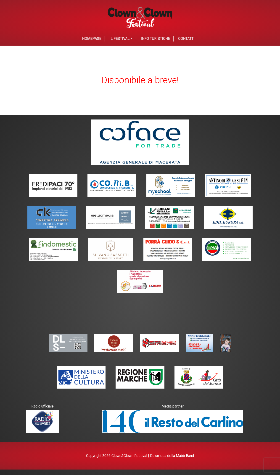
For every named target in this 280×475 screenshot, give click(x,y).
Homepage (91, 38)
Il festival (119, 38)
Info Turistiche (155, 38)
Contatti (186, 38)
